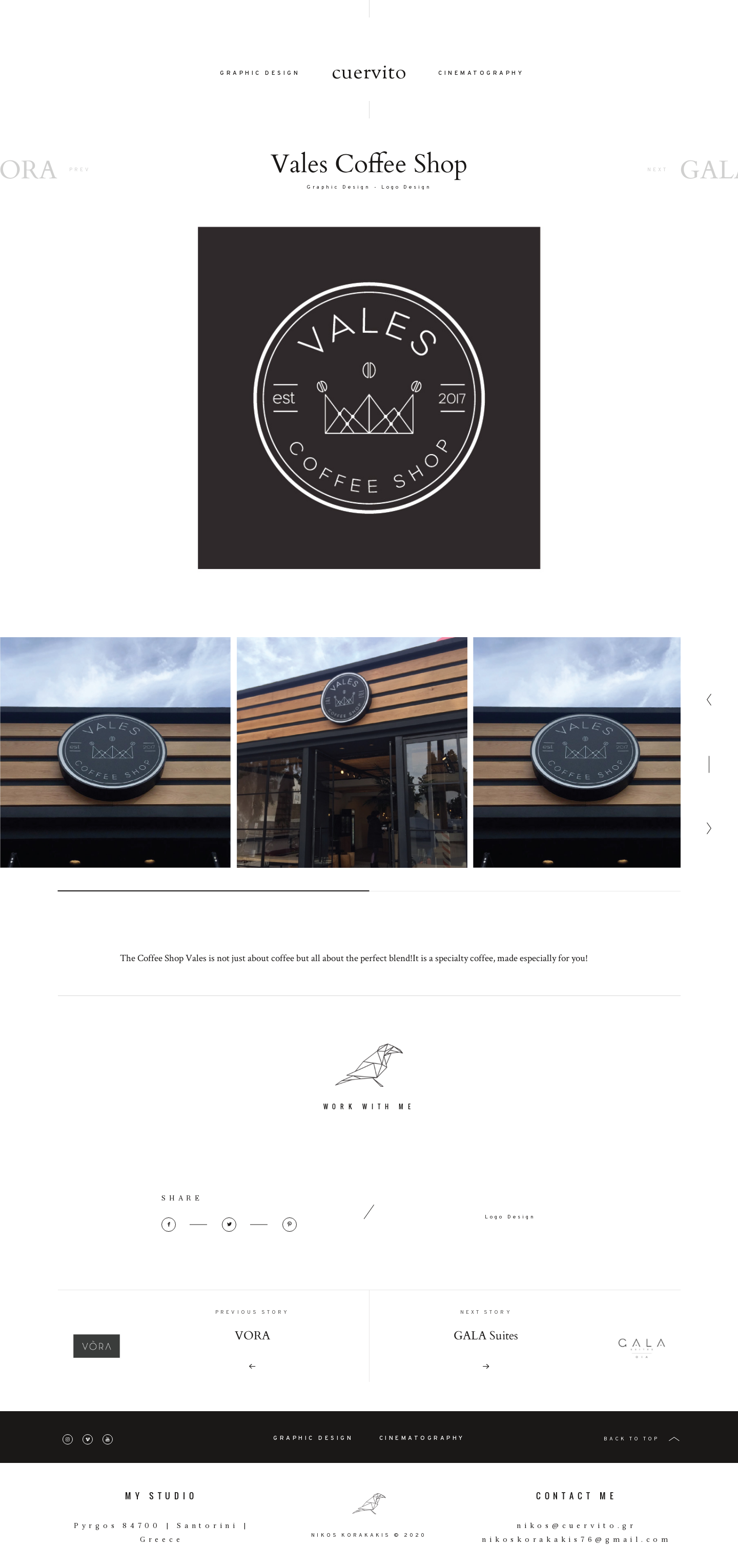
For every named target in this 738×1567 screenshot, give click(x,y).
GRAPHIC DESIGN (260, 75)
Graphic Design (338, 189)
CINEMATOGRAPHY (481, 75)
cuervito (369, 76)
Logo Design (406, 189)
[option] (115, 793)
